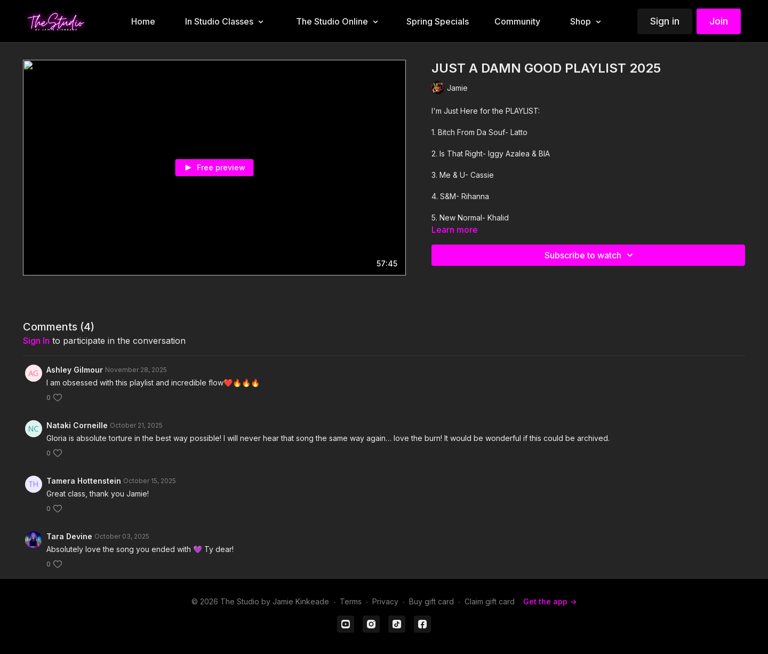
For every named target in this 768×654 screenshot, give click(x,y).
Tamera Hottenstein (83, 480)
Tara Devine (69, 536)
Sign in (664, 21)
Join (718, 21)
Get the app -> (550, 601)
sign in (36, 340)
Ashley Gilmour (74, 369)
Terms (351, 601)
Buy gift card (431, 601)
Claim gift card (490, 601)
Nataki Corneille (77, 425)
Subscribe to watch (590, 255)
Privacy (385, 601)
